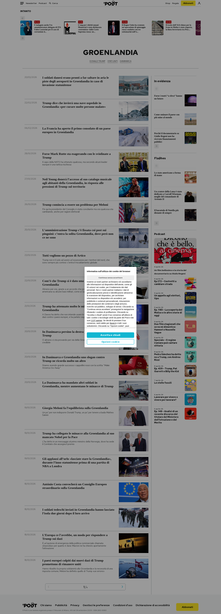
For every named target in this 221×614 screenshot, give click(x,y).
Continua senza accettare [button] (110, 278)
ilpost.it (113, 323)
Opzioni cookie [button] (110, 341)
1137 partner (96, 320)
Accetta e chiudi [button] (110, 335)
